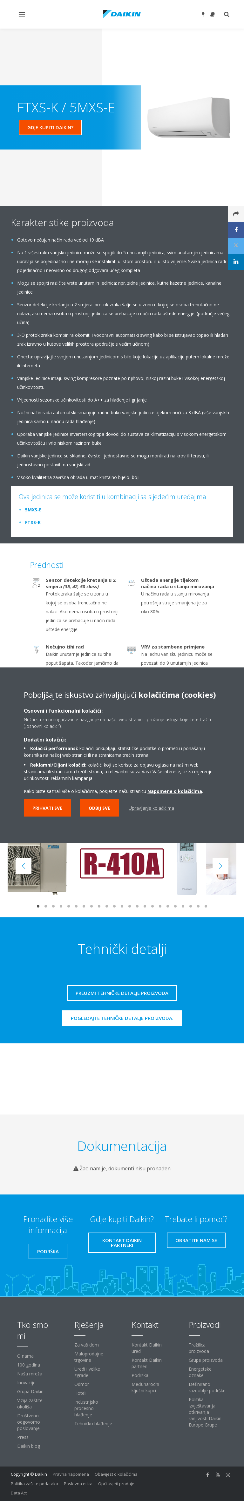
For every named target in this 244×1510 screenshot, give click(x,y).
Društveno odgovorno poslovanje (28, 1422)
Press (23, 1437)
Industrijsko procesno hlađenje (86, 1408)
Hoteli (80, 1393)
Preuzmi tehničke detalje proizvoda (122, 993)
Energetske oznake (200, 1372)
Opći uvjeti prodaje (116, 1484)
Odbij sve (99, 808)
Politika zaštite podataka (34, 1484)
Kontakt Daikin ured (147, 1348)
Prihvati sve (47, 808)
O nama (25, 1356)
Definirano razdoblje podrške (207, 1387)
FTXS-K (33, 522)
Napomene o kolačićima (174, 791)
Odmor (81, 1384)
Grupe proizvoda (206, 1360)
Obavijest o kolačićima (116, 1474)
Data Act (19, 1493)
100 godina (28, 1365)
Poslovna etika (78, 1484)
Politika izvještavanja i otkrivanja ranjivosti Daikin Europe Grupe (205, 1412)
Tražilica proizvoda (199, 1348)
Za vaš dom (86, 1345)
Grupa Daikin (30, 1391)
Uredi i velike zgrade (87, 1372)
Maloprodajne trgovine (88, 1357)
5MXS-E (33, 510)
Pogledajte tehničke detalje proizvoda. (122, 1018)
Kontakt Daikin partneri (147, 1363)
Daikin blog (28, 1446)
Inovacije (26, 1383)
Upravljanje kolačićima (151, 808)
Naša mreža (29, 1374)
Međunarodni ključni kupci (145, 1387)
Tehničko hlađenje (93, 1423)
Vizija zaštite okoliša (30, 1403)
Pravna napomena (71, 1474)
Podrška (140, 1375)
